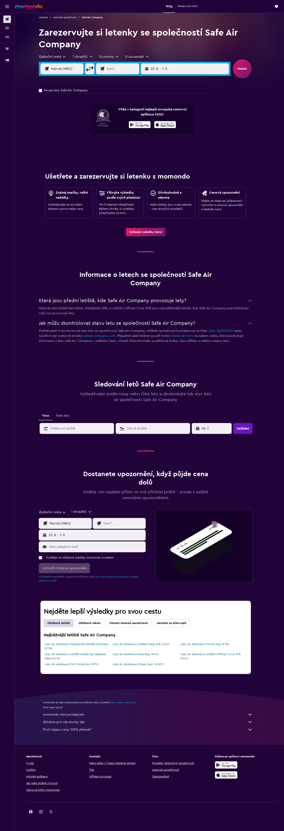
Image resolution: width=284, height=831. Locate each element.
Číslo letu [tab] (66, 415)
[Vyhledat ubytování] (7, 28)
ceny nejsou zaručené (126, 702)
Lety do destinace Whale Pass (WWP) (141, 664)
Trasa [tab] (49, 415)
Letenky (47, 17)
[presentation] (169, 124)
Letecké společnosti (68, 17)
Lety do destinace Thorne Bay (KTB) (208, 644)
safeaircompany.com (103, 336)
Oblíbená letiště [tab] (62, 623)
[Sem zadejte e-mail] (100, 547)
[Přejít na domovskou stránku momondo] (28, 6)
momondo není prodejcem (151, 714)
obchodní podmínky (110, 576)
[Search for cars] (7, 37)
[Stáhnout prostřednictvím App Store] (169, 125)
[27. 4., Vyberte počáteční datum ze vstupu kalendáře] (216, 428)
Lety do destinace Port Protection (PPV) (75, 664)
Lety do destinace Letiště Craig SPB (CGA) (144, 644)
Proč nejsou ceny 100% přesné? (151, 729)
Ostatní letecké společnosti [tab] (132, 623)
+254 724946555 (224, 330)
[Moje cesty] (7, 49)
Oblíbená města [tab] (93, 623)
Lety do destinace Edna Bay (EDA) (139, 654)
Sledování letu (186, 336)
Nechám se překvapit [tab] (175, 623)
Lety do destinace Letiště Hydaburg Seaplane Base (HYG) (79, 656)
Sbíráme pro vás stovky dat (151, 722)
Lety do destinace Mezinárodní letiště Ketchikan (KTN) (80, 646)
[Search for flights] (7, 19)
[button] (7, 6)
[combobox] (56, 56)
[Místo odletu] (74, 69)
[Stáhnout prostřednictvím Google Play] (143, 125)
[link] (149, 232)
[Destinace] (130, 69)
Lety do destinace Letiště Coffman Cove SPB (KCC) (214, 656)
